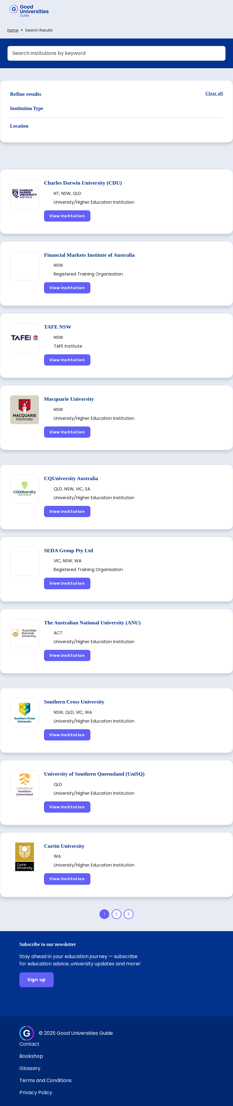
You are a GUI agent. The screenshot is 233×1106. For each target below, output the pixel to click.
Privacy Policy (35, 1092)
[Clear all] (214, 93)
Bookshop (31, 1056)
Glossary (29, 1068)
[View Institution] (67, 216)
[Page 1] (104, 914)
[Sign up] (36, 979)
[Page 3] (128, 914)
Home (12, 30)
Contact (29, 1044)
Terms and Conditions (45, 1080)
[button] (219, 10)
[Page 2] (116, 914)
